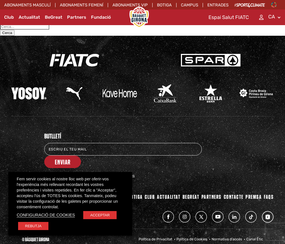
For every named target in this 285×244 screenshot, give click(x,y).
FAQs (269, 184)
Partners (76, 17)
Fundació (101, 17)
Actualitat (29, 17)
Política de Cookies (191, 226)
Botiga (164, 5)
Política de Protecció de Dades (110, 163)
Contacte (234, 184)
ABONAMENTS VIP (130, 5)
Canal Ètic (254, 226)
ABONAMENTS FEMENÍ (81, 5)
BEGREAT (191, 184)
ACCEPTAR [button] (100, 215)
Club (9, 17)
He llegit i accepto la (93, 163)
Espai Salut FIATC (228, 17)
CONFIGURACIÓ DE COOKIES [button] (46, 215)
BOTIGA (135, 184)
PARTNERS (212, 184)
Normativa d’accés (227, 226)
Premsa (253, 184)
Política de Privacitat (155, 226)
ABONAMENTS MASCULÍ (27, 5)
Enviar (222, 149)
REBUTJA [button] (33, 226)
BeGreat (53, 17)
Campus (189, 5)
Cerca (7, 33)
